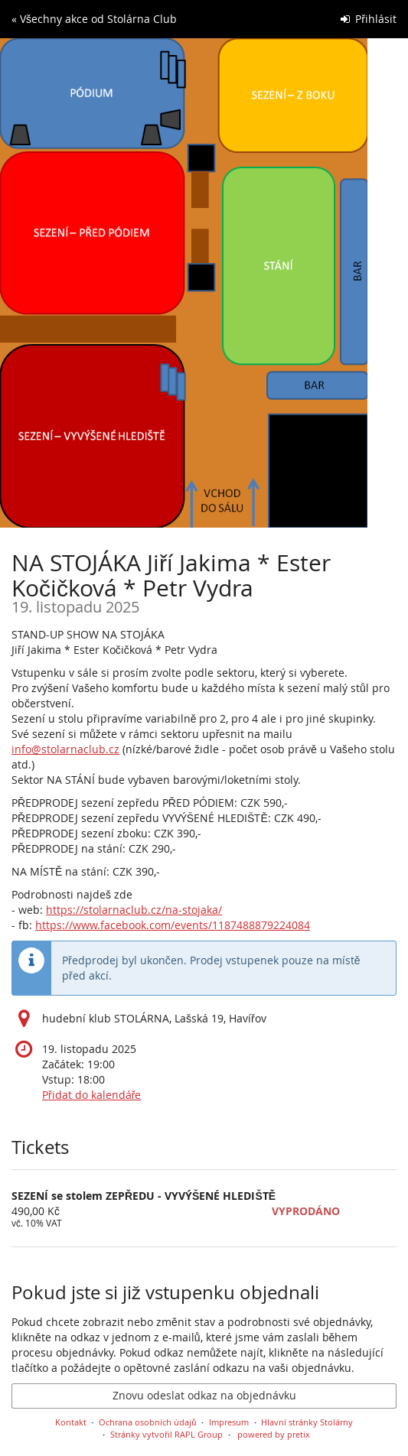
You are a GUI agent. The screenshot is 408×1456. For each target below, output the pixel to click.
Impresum (229, 1422)
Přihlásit (369, 18)
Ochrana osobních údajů (147, 1422)
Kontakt (70, 1422)
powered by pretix (273, 1434)
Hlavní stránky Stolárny (307, 1422)
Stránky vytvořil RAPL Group (166, 1434)
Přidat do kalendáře (91, 1094)
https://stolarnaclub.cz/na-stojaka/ (134, 909)
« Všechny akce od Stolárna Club (94, 18)
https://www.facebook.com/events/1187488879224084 (172, 925)
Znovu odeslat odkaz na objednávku (204, 1395)
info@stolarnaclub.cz (65, 749)
